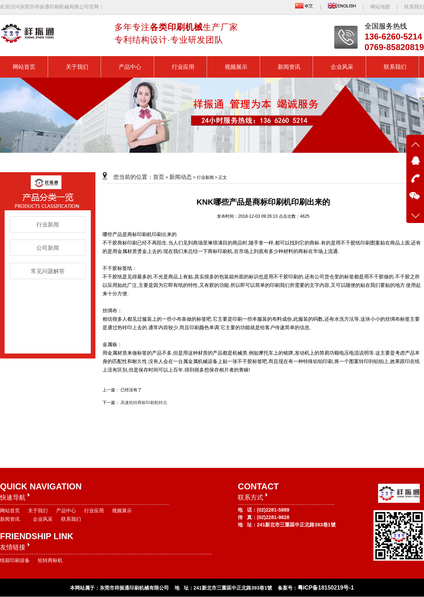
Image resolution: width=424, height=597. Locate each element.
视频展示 (122, 510)
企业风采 (43, 519)
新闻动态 (180, 177)
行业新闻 (47, 225)
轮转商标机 (50, 560)
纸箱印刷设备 (15, 560)
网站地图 (380, 7)
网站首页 (10, 510)
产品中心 (66, 510)
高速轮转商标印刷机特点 (143, 402)
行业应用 (94, 510)
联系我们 (414, 7)
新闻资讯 (10, 519)
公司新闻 (47, 248)
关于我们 (38, 510)
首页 (158, 177)
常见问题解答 (48, 271)
